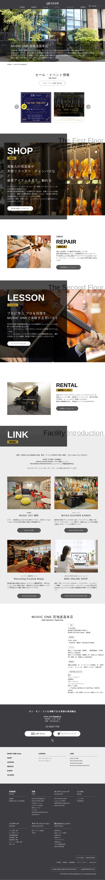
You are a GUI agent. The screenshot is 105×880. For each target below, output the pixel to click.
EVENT (10, 771)
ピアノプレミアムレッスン (45, 758)
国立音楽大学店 (35, 814)
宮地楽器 (9, 64)
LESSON (10, 762)
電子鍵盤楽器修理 (13, 835)
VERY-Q (34, 833)
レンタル (45, 7)
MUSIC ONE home (14, 754)
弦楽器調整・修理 (13, 837)
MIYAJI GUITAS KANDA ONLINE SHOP (76, 596)
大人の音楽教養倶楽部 (59, 844)
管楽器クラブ (57, 837)
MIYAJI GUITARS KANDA (76, 530)
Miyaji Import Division (59, 805)
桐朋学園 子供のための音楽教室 (17, 801)
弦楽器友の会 (57, 835)
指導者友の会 (57, 830)
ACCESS (10, 775)
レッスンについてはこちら (19, 343)
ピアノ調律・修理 (13, 830)
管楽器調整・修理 (13, 839)
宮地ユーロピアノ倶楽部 (60, 833)
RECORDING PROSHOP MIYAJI (40, 812)
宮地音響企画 (80, 801)
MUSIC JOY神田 (29, 530)
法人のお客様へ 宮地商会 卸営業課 (86, 857)
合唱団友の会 (57, 842)
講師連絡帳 (72, 862)
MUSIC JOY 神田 (74, 758)
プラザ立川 (34, 810)
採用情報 (65, 862)
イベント (57, 7)
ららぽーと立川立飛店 (37, 805)
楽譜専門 (62, 803)
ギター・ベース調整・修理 (15, 842)
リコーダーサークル (59, 839)
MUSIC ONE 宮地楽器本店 (20, 64)
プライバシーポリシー (82, 862)
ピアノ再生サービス (14, 833)
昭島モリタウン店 (36, 807)
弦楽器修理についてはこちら (68, 267)
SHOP (9, 758)
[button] (16, 107)
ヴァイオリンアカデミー (45, 761)
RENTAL (10, 766)
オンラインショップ (68, 734)
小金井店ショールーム (37, 803)
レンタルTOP (80, 798)
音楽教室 (11, 798)
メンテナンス (70, 7)
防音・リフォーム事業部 (38, 830)
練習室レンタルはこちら (67, 408)
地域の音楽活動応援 (59, 846)
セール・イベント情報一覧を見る (52, 83)
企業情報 (59, 862)
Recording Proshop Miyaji (29, 596)
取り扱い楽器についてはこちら (20, 208)
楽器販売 (33, 7)
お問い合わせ (40, 734)
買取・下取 (11, 844)
